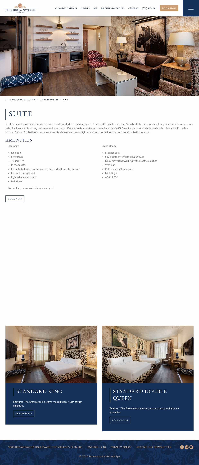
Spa (95, 8)
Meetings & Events (112, 8)
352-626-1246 (96, 447)
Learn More (24, 413)
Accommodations (65, 8)
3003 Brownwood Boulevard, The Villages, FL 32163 (45, 447)
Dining (85, 8)
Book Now (169, 8)
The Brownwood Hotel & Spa (20, 100)
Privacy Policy (121, 447)
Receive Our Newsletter (154, 447)
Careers (133, 8)
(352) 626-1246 (149, 8)
